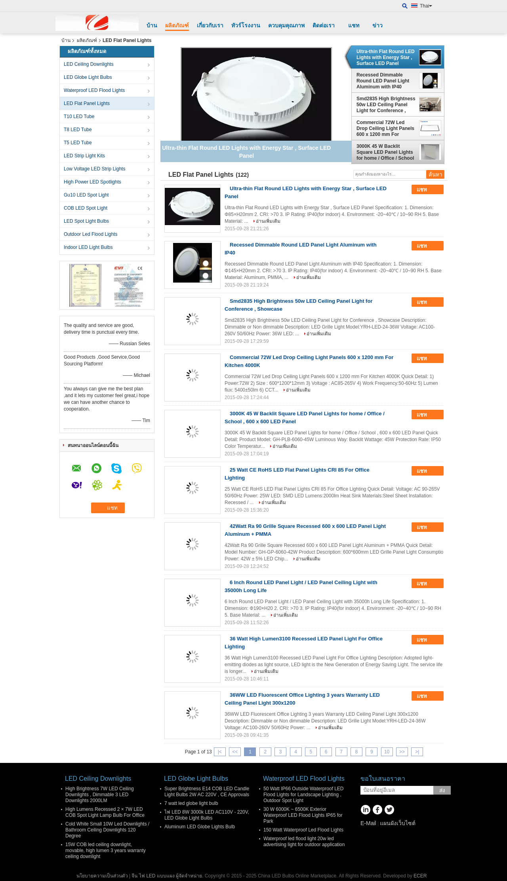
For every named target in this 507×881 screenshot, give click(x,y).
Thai (426, 6)
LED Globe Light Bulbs (88, 77)
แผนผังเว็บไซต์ (398, 823)
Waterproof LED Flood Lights (94, 90)
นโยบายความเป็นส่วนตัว (102, 876)
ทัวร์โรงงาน (245, 25)
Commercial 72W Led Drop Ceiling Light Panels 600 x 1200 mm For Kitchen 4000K (385, 128)
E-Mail (368, 823)
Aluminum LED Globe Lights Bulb (199, 826)
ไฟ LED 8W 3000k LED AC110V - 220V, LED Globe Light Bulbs (206, 815)
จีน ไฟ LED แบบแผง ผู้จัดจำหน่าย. (168, 876)
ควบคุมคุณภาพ (286, 25)
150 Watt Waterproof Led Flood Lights (303, 830)
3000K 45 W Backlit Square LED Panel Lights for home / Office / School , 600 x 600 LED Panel (385, 152)
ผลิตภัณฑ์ (177, 25)
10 (386, 752)
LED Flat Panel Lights (87, 103)
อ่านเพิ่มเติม (268, 221)
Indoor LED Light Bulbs (88, 247)
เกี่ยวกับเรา (210, 25)
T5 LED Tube (78, 142)
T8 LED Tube (78, 129)
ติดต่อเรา (324, 25)
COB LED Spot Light (85, 208)
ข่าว (377, 25)
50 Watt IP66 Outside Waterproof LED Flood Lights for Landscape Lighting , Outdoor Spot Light (303, 794)
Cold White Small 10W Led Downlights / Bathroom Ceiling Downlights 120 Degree (107, 830)
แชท (353, 25)
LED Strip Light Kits (84, 156)
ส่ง (442, 790)
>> (402, 752)
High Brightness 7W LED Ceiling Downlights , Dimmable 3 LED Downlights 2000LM (99, 794)
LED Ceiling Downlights (88, 64)
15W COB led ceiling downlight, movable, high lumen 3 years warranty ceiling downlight (105, 850)
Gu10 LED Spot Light (86, 195)
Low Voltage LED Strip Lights (94, 169)
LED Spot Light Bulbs (86, 221)
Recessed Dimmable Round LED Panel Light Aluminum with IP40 (382, 81)
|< (220, 752)
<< (235, 752)
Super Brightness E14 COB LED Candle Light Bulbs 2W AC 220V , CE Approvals (206, 791)
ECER (420, 876)
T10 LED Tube (79, 116)
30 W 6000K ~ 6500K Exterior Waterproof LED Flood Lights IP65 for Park (303, 815)
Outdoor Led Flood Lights (90, 234)
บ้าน (152, 25)
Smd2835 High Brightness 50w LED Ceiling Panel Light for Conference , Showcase (386, 104)
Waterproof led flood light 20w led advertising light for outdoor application (304, 841)
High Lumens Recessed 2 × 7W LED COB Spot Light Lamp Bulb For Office (105, 812)
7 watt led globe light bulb (191, 803)
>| (417, 752)
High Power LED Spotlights (92, 182)
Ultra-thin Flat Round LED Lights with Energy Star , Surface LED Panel (385, 57)
